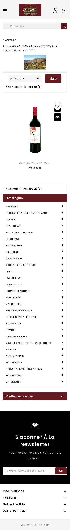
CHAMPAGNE (14, 258)
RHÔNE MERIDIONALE (19, 310)
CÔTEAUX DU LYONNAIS (20, 265)
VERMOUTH (13, 382)
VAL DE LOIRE (14, 304)
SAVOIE (10, 330)
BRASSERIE (12, 252)
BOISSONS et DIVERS (19, 232)
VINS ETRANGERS (16, 336)
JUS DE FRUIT (14, 278)
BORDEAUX (13, 239)
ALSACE (10, 219)
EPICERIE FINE (14, 362)
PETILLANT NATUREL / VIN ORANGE (27, 213)
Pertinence (25, 78)
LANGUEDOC (14, 284)
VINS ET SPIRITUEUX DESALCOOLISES (29, 343)
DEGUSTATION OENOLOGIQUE (24, 369)
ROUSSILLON (13, 323)
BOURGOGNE (14, 245)
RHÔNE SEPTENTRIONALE (21, 317)
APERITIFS (12, 206)
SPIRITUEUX (13, 349)
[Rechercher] (35, 26)
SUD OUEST (13, 297)
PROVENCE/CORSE (18, 291)
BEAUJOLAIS (13, 226)
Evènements (14, 375)
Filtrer (53, 78)
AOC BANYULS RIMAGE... (35, 163)
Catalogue (14, 198)
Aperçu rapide (57, 117)
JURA (9, 271)
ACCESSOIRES (15, 356)
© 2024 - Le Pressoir (35, 525)
